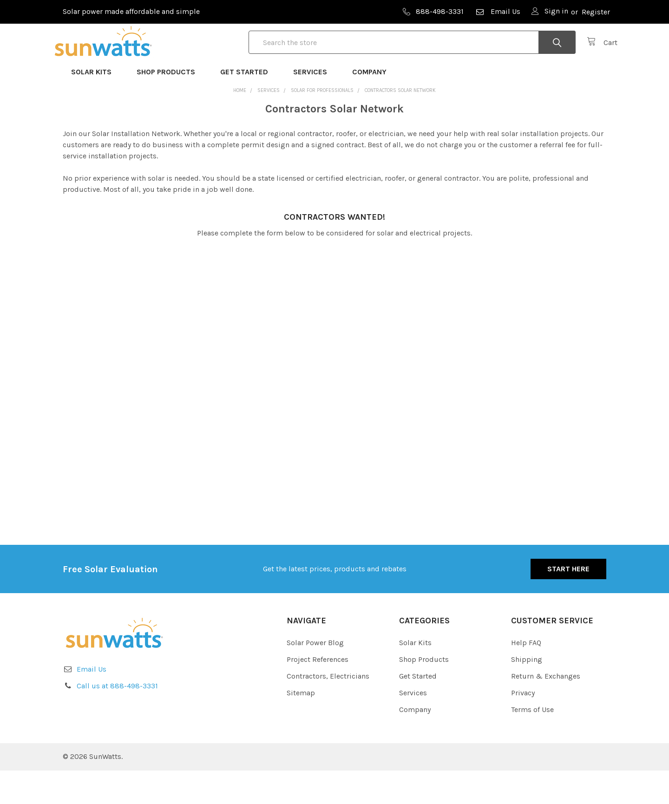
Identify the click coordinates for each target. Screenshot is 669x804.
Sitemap (301, 726)
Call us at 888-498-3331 (117, 719)
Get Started (248, 105)
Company (373, 105)
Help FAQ (526, 676)
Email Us (497, 11)
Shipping (526, 692)
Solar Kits (95, 105)
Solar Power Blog (315, 676)
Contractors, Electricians (328, 709)
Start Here (568, 602)
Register (596, 11)
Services (314, 105)
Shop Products (170, 105)
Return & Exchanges (545, 709)
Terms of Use (532, 743)
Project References (317, 692)
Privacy (523, 726)
